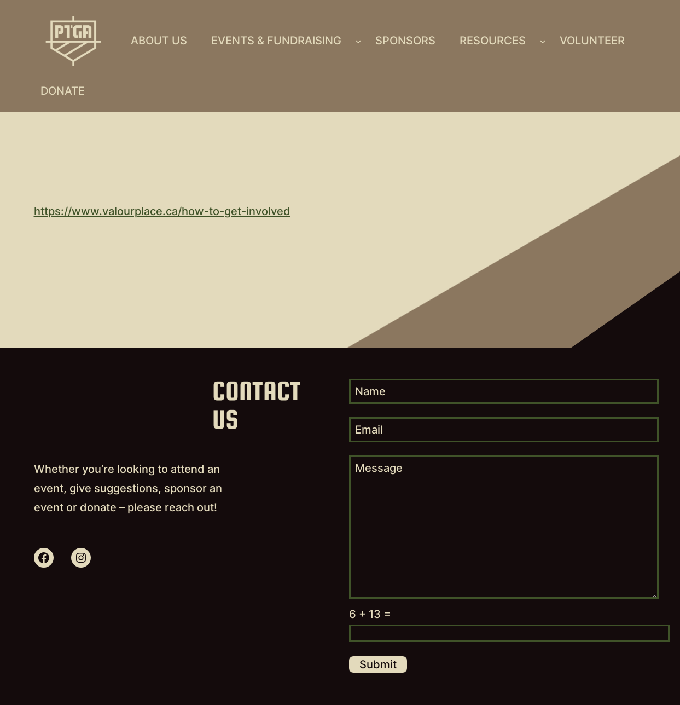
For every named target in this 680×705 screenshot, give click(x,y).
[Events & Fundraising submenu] (358, 41)
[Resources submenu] (542, 41)
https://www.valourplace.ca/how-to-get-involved (162, 211)
